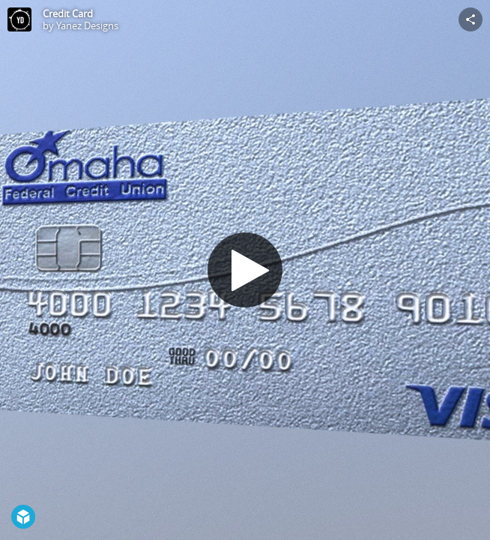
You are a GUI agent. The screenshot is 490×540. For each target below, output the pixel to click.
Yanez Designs (87, 25)
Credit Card (68, 13)
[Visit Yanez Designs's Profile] (19, 20)
